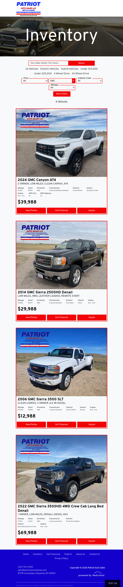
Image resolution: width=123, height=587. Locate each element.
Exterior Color (84, 78)
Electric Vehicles (49, 69)
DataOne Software (59, 582)
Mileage (54, 85)
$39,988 (27, 202)
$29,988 (27, 309)
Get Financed (61, 210)
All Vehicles (31, 69)
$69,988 (27, 533)
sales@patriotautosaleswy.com (32, 570)
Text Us (112, 583)
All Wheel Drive (80, 73)
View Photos (31, 210)
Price (25, 78)
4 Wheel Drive (62, 73)
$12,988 (27, 416)
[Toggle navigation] (104, 8)
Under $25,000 (43, 73)
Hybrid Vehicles (69, 69)
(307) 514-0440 (25, 567)
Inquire (91, 210)
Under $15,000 (89, 69)
